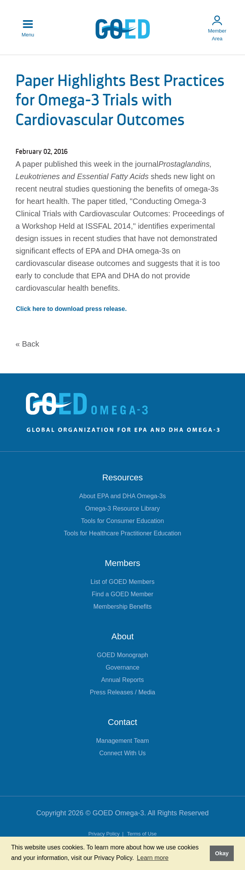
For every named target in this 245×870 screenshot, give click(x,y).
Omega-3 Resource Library (122, 508)
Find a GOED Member (122, 594)
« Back (27, 344)
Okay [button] (221, 853)
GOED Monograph (122, 655)
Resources (122, 477)
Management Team (122, 740)
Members (122, 563)
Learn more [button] (153, 857)
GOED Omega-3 (118, 813)
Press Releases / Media (122, 692)
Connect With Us (122, 753)
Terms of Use (142, 834)
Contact (122, 722)
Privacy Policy (104, 834)
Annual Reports (122, 680)
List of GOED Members (122, 581)
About (122, 636)
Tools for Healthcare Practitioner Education (122, 533)
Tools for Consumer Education (122, 521)
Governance (122, 667)
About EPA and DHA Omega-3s (122, 496)
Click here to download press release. (71, 309)
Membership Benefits (122, 606)
